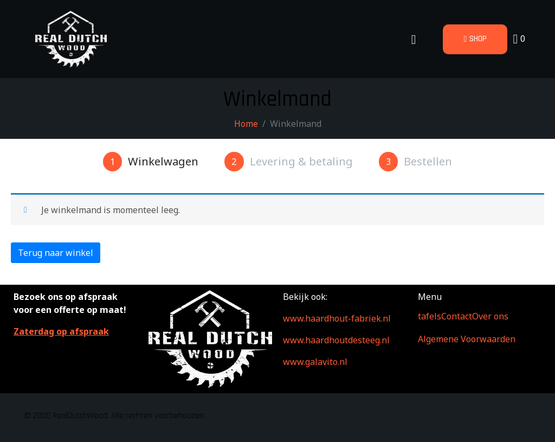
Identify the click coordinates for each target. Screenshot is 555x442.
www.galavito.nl (315, 362)
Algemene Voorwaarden (466, 339)
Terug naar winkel (55, 253)
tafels (429, 316)
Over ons (490, 316)
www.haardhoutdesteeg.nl (336, 340)
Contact (456, 316)
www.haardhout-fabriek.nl (337, 318)
